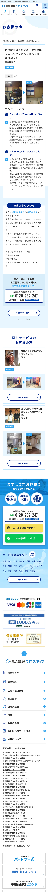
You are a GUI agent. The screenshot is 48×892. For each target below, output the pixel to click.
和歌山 (32, 570)
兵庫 (15, 570)
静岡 (10, 566)
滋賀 (26, 570)
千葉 (15, 561)
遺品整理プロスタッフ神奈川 (15, 821)
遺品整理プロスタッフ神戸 (14, 758)
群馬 (39, 561)
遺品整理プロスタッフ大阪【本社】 (17, 752)
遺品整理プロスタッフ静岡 (14, 792)
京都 (10, 570)
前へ (20, 319)
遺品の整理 (33, 212)
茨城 (28, 561)
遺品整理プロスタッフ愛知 (14, 787)
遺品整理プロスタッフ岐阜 (14, 798)
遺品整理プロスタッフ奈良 (14, 769)
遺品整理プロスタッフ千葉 (14, 815)
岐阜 (21, 566)
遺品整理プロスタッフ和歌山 (15, 781)
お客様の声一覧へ (23, 312)
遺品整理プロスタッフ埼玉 (14, 804)
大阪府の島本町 (17, 212)
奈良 (21, 570)
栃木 (33, 561)
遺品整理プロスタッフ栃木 (14, 833)
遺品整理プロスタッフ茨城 (14, 827)
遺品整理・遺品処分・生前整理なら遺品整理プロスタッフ (22, 41)
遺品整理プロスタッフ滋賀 (14, 775)
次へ (28, 319)
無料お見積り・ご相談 (19, 730)
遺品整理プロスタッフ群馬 (14, 838)
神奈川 (22, 561)
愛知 (4, 566)
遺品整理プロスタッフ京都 (14, 764)
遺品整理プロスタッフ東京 (14, 810)
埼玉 (10, 561)
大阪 (4, 570)
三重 (15, 566)
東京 (4, 561)
